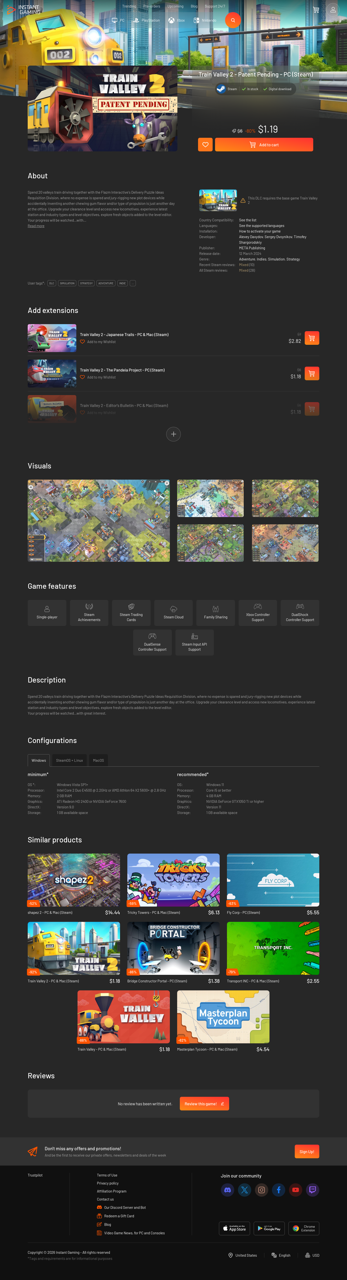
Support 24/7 (215, 6)
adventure (105, 283)
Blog (194, 6)
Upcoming (175, 6)
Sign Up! (307, 1151)
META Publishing (252, 248)
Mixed (244, 264)
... (133, 283)
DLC (51, 283)
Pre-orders (151, 6)
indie (122, 283)
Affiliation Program (111, 1191)
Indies (261, 259)
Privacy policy (108, 1183)
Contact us (105, 1199)
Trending (129, 6)
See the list (247, 220)
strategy (86, 283)
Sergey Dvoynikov (278, 236)
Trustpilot (35, 1175)
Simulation (276, 259)
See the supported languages (261, 225)
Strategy (293, 259)
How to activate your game (260, 231)
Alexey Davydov (251, 236)
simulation (67, 283)
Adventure (247, 259)
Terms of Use (107, 1175)
